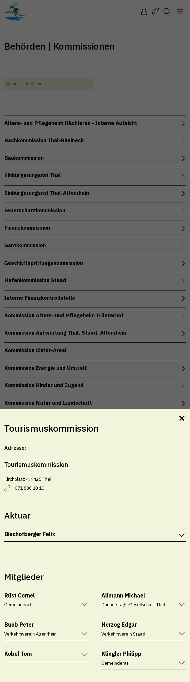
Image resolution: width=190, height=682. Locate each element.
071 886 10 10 (29, 488)
